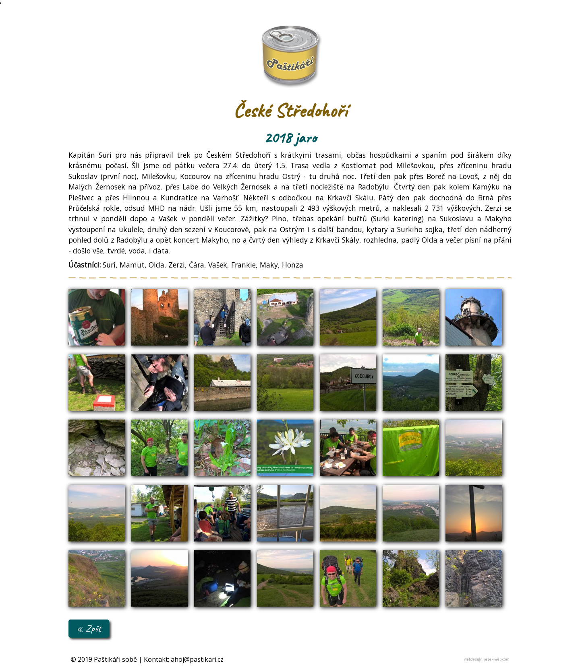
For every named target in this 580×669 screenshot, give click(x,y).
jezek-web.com (497, 659)
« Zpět (89, 628)
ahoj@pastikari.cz (197, 659)
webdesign (473, 659)
